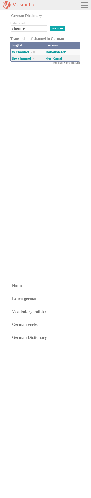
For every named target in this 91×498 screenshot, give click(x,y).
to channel (20, 52)
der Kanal (54, 58)
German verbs (25, 324)
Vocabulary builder (29, 311)
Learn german (25, 298)
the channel (21, 58)
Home (17, 285)
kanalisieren (56, 52)
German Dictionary (29, 337)
